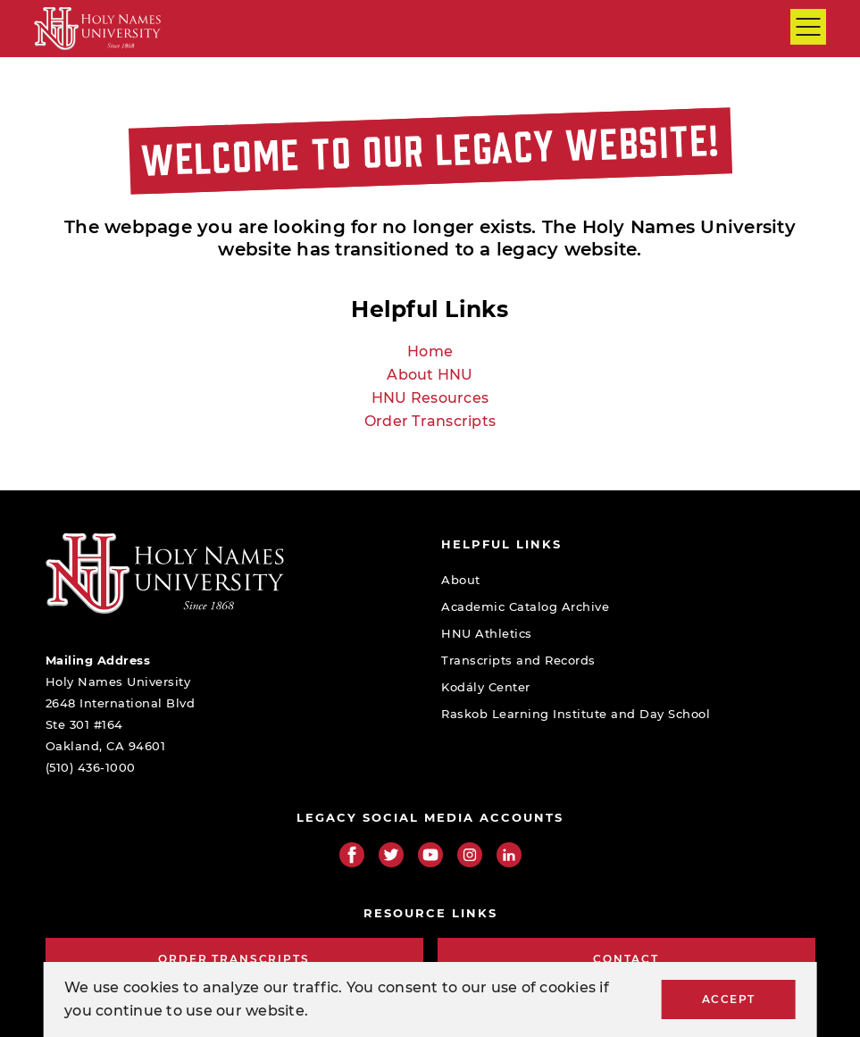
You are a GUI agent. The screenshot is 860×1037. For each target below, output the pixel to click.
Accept (729, 999)
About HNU (429, 374)
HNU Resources (430, 397)
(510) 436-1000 (91, 767)
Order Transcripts (430, 421)
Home (430, 351)
